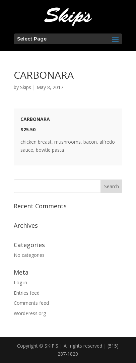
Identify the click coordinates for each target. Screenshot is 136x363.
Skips (25, 87)
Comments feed (31, 303)
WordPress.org (30, 313)
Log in (20, 282)
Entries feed (27, 293)
